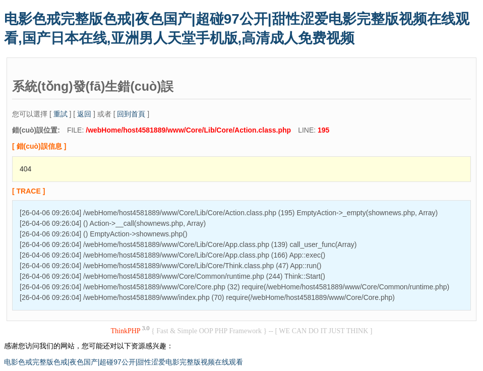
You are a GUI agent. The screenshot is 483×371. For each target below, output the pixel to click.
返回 (84, 114)
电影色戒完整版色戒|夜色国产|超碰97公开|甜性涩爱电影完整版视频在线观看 (123, 362)
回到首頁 (131, 114)
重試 (60, 114)
